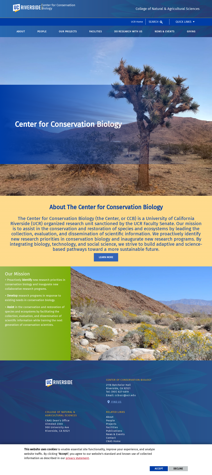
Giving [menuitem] (191, 33)
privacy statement (77, 458)
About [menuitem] (21, 33)
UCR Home (137, 3)
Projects (111, 426)
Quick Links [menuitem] (183, 4)
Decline (178, 468)
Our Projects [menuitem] (68, 33)
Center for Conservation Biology (58, 16)
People (110, 423)
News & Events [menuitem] (164, 33)
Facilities (112, 429)
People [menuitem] (42, 33)
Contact (111, 440)
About (110, 419)
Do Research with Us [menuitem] (128, 33)
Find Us (116, 404)
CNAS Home (113, 443)
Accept (159, 468)
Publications (114, 433)
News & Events (115, 436)
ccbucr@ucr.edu (125, 397)
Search (153, 4)
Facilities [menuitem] (95, 33)
